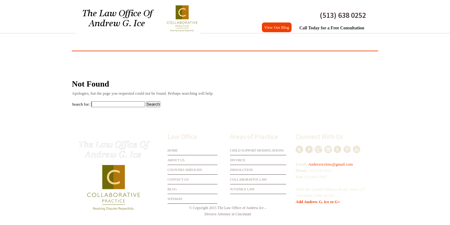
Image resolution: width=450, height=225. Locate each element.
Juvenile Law (242, 189)
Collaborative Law (220, 42)
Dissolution (175, 42)
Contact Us (356, 42)
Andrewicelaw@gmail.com (330, 164)
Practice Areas (267, 42)
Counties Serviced (313, 42)
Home (82, 42)
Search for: (81, 104)
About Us (176, 160)
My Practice (111, 42)
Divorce (143, 42)
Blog (172, 189)
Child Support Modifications (257, 150)
